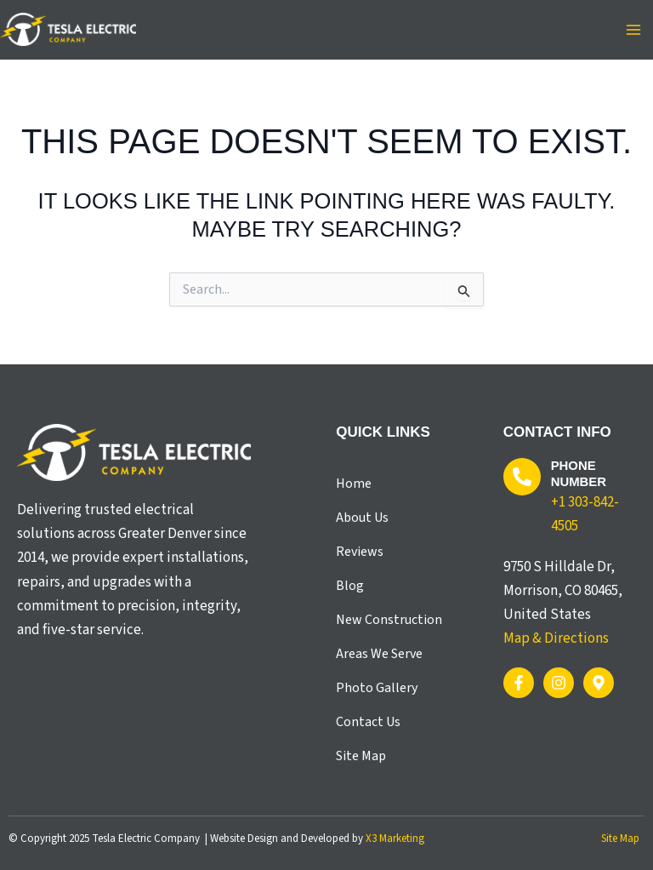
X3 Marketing (395, 838)
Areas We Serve (379, 653)
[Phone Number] (522, 476)
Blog (350, 585)
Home (354, 483)
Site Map (361, 756)
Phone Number (579, 473)
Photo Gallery (376, 687)
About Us (362, 517)
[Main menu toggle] (634, 29)
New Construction (389, 619)
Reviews (359, 551)
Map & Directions (556, 638)
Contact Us (368, 722)
